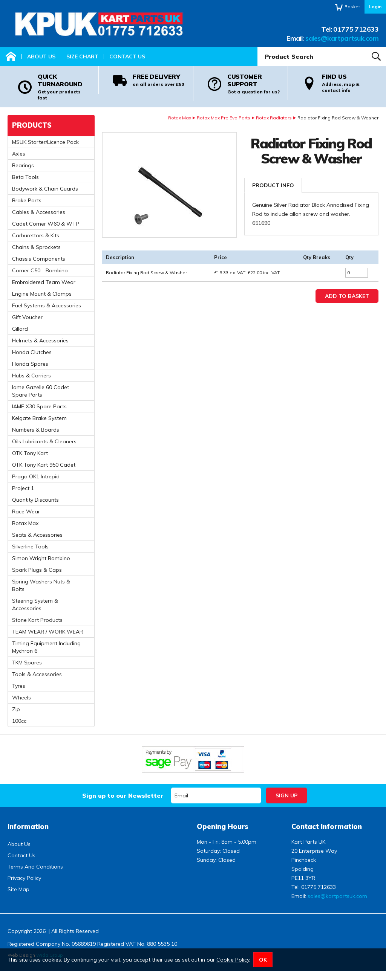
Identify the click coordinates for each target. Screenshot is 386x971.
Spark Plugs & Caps (37, 569)
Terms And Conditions (35, 866)
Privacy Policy (24, 878)
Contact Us (127, 56)
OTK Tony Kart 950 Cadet (43, 464)
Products (32, 125)
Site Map (18, 889)
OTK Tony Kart (30, 453)
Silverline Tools (30, 546)
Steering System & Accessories (35, 604)
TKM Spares (27, 662)
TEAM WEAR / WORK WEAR (47, 631)
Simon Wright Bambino (41, 558)
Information (28, 826)
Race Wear (26, 511)
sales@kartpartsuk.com (341, 38)
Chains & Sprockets (36, 247)
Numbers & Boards (35, 429)
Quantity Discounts (35, 499)
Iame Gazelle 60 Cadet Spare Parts (40, 391)
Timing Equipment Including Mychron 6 (46, 647)
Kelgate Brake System (39, 418)
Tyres (18, 685)
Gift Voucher (27, 317)
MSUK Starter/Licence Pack (45, 142)
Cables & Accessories (38, 212)
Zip (16, 709)
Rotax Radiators (274, 118)
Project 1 (23, 488)
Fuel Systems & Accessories (46, 305)
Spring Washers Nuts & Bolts (41, 585)
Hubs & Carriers (31, 375)
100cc (19, 721)
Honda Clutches (32, 352)
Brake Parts (26, 200)
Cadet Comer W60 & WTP (45, 223)
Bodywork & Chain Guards (45, 188)
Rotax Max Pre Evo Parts (223, 118)
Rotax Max (179, 118)
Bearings (23, 165)
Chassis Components (38, 258)
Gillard (20, 328)
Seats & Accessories (37, 534)
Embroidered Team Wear (43, 282)
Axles (18, 153)
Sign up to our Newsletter (122, 795)
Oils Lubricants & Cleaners (44, 441)
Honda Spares (30, 363)
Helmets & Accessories (40, 340)
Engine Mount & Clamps (42, 293)
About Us (41, 56)
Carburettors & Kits (35, 235)
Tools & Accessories (37, 674)
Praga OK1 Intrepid (36, 476)
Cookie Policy (232, 959)
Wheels (21, 697)
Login (375, 6)
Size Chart (82, 56)
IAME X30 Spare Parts (39, 406)
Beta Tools (25, 177)
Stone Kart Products (37, 620)
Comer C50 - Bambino (40, 270)
